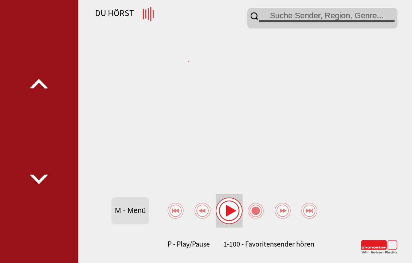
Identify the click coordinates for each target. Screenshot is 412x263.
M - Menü (130, 210)
